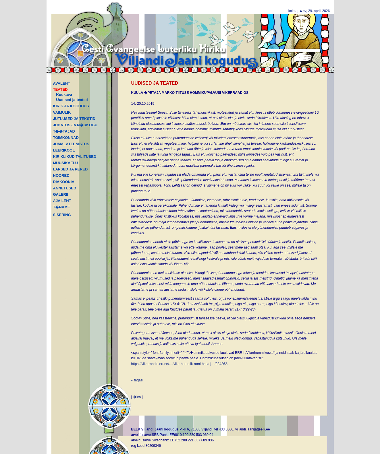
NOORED (61, 175)
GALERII (60, 194)
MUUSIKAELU (65, 163)
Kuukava (64, 94)
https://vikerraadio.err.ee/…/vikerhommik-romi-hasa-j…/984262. (179, 364)
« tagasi (137, 380)
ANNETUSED (64, 188)
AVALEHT (61, 83)
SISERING (62, 215)
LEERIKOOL (64, 150)
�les (137, 397)
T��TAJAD (64, 131)
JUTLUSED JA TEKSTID (74, 119)
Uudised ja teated (72, 100)
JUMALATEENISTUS (71, 144)
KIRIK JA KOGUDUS (71, 106)
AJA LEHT (62, 201)
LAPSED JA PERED (70, 169)
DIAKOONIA (63, 182)
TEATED (60, 89)
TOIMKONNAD (66, 137)
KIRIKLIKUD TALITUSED (75, 156)
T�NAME (61, 207)
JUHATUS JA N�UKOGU (75, 125)
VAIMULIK (62, 112)
